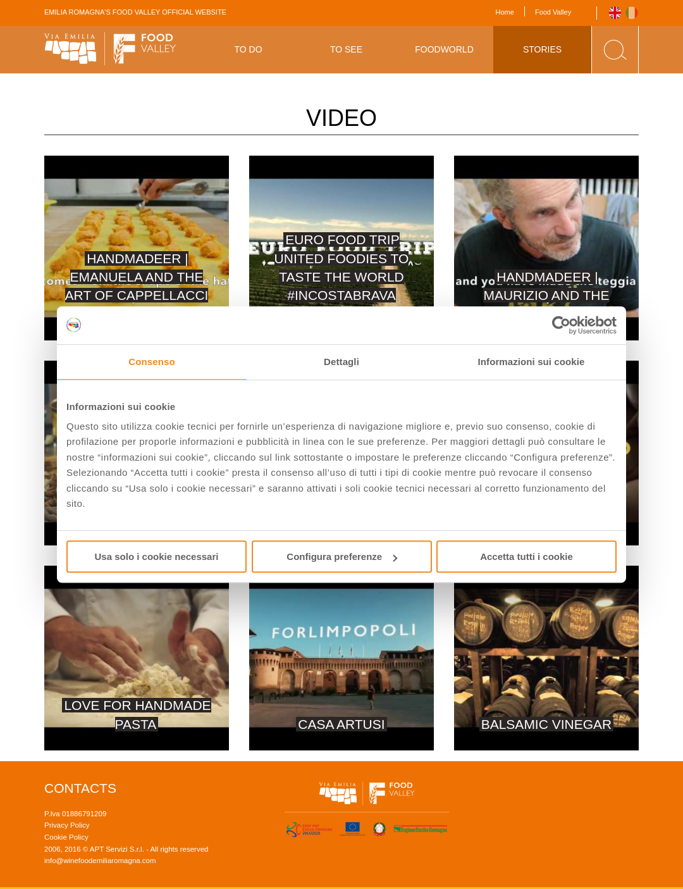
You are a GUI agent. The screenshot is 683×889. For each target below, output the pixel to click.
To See (346, 49)
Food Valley (553, 12)
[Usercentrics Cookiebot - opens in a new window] (561, 325)
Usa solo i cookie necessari (157, 556)
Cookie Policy (66, 837)
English (615, 13)
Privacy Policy (67, 825)
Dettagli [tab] (341, 361)
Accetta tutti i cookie (526, 556)
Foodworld (444, 49)
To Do (248, 49)
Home (505, 12)
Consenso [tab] (151, 361)
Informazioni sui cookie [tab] (531, 361)
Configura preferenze (341, 556)
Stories (542, 49)
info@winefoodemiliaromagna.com (100, 860)
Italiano (632, 13)
